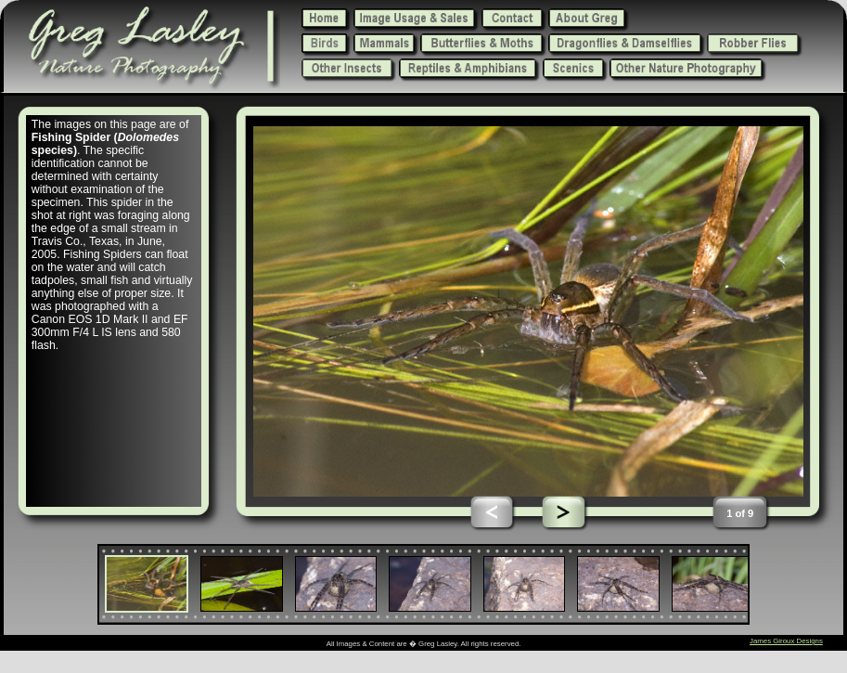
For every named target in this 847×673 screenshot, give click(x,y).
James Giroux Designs (786, 641)
